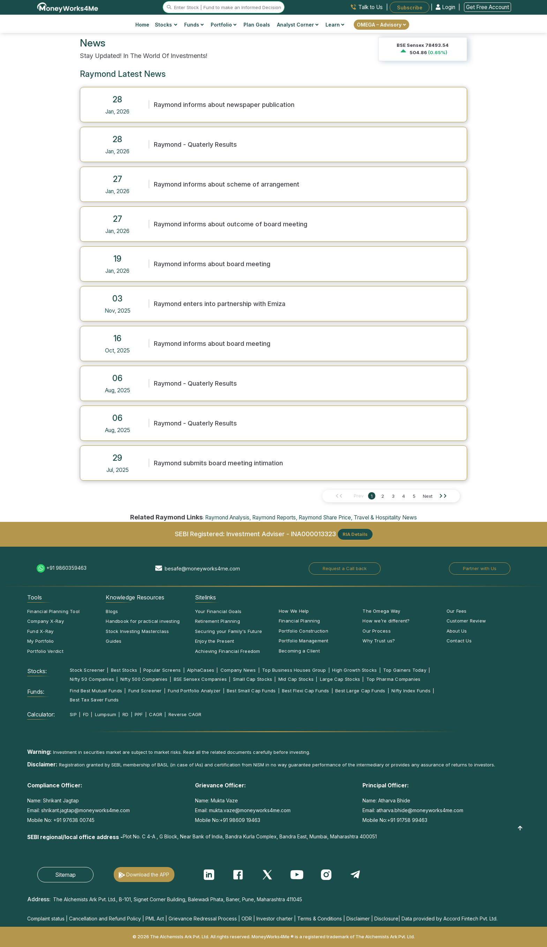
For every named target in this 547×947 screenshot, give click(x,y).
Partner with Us (479, 568)
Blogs (112, 611)
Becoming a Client (299, 651)
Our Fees (457, 611)
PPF (139, 714)
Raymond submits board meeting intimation (218, 463)
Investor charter (274, 918)
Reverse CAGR (185, 714)
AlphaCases (200, 670)
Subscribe (409, 7)
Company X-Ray (45, 621)
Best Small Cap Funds (251, 690)
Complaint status (46, 918)
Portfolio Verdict (45, 651)
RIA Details (355, 534)
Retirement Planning (217, 621)
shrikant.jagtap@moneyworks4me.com (85, 810)
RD (125, 714)
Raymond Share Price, (325, 517)
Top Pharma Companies (393, 679)
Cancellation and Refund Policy (105, 918)
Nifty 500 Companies (143, 679)
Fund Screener (145, 690)
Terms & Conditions (319, 918)
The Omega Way (381, 611)
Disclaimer (358, 918)
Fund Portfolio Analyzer (194, 690)
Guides (113, 641)
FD (86, 714)
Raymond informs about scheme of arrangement (226, 184)
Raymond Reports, (274, 517)
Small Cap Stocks (252, 679)
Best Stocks (124, 670)
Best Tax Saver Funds (94, 699)
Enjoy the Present (214, 641)
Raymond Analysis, (228, 517)
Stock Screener (87, 670)
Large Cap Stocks (340, 679)
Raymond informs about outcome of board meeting (230, 224)
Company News (238, 670)
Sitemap (65, 874)
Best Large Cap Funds (360, 690)
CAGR (155, 714)
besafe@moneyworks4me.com (202, 568)
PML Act (154, 918)
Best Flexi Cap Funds (305, 690)
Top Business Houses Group (294, 670)
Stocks (166, 25)
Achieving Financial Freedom (227, 651)
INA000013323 (313, 533)
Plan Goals (256, 25)
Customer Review (466, 621)
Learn (334, 25)
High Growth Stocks (354, 670)
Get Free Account (487, 7)
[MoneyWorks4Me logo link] (68, 6)
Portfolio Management (303, 640)
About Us (457, 631)
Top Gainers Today (404, 670)
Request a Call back (345, 568)
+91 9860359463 (66, 568)
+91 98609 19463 (240, 820)
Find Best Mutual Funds (96, 690)
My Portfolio (40, 641)
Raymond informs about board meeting (212, 264)
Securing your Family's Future (228, 631)
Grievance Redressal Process (202, 918)
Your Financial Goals (218, 611)
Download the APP (147, 874)
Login (446, 7)
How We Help (294, 611)
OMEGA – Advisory (381, 25)
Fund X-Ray (40, 631)
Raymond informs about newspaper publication (224, 104)
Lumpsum (106, 714)
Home (142, 25)
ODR (246, 918)
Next (428, 496)
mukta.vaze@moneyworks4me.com (250, 810)
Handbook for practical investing (143, 621)
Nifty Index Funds (410, 690)
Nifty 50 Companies (92, 679)
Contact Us (459, 640)
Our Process (376, 631)
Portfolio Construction (303, 631)
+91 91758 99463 (407, 820)
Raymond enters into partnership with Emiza (219, 303)
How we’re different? (386, 621)
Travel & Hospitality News (385, 517)
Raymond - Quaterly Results (195, 144)
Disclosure (386, 918)
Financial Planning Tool (53, 611)
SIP (73, 714)
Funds (194, 25)
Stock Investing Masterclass (137, 631)
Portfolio (224, 25)
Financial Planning (299, 621)
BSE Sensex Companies (200, 679)
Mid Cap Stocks (296, 679)
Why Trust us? (378, 640)
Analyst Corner (298, 25)
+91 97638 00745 (73, 820)
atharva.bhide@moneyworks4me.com (419, 810)
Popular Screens (162, 670)
